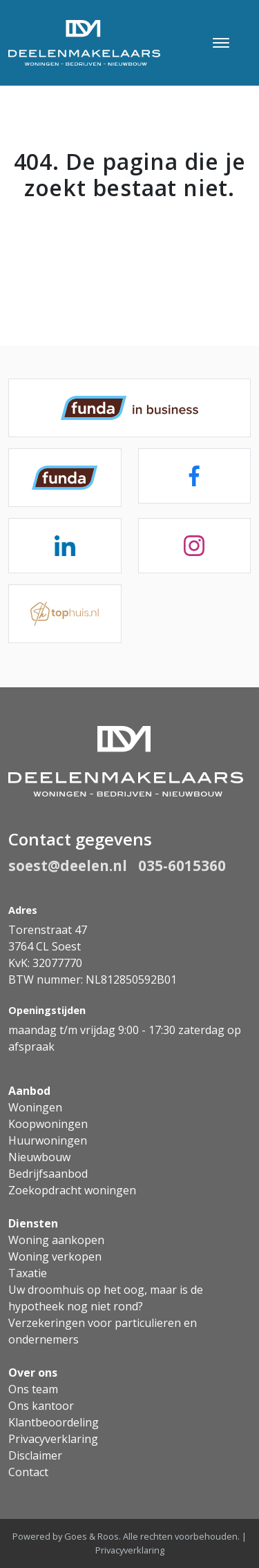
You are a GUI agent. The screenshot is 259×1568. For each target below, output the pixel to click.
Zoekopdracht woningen (72, 1190)
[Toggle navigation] (221, 43)
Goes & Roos (91, 1536)
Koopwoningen (48, 1123)
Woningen (35, 1107)
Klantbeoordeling (53, 1422)
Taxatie (27, 1273)
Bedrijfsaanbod (48, 1173)
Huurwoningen (47, 1140)
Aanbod (29, 1090)
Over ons (32, 1372)
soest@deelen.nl (67, 865)
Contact (28, 1472)
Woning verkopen (55, 1256)
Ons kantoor (41, 1405)
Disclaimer (35, 1455)
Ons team (33, 1389)
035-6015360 (182, 865)
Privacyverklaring (53, 1438)
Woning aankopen (56, 1239)
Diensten (33, 1223)
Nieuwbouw (39, 1157)
